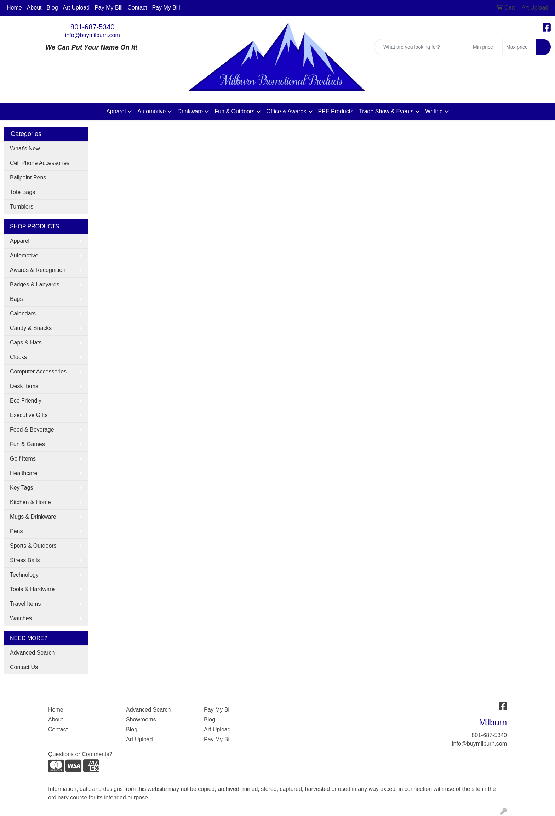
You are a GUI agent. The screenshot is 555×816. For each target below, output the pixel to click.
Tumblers (21, 207)
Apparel (116, 111)
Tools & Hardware (32, 589)
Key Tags (21, 488)
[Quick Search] (421, 47)
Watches (21, 618)
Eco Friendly (25, 401)
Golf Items (23, 459)
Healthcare (23, 473)
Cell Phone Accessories (39, 163)
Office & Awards (286, 111)
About (34, 8)
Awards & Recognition (37, 270)
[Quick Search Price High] (519, 47)
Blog (52, 8)
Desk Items (24, 386)
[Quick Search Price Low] (486, 47)
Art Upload (76, 8)
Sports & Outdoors (33, 546)
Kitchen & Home (30, 502)
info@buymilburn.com (92, 35)
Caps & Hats (26, 342)
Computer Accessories (38, 372)
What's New (25, 148)
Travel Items (25, 604)
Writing (434, 111)
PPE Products (336, 111)
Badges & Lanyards (34, 284)
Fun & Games (27, 444)
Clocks (18, 357)
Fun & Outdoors (234, 111)
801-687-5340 (92, 27)
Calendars (23, 313)
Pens (16, 531)
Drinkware (190, 111)
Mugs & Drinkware (33, 517)
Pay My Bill (108, 8)
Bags (16, 299)
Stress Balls (25, 560)
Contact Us (24, 667)
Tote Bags (22, 192)
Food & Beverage (32, 430)
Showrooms (141, 720)
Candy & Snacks (31, 328)
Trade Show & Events (386, 111)
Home (14, 8)
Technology (24, 575)
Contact (137, 8)
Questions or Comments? (80, 754)
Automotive (151, 111)
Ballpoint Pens (28, 178)
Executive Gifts (29, 415)
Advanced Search (32, 653)
